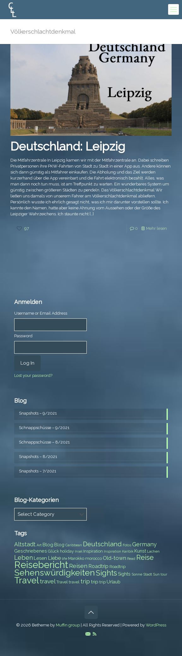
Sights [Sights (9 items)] (124, 573)
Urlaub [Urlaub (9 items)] (113, 581)
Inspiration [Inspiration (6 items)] (112, 551)
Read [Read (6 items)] (131, 558)
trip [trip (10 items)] (94, 582)
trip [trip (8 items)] (102, 582)
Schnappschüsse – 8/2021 (44, 442)
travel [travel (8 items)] (74, 582)
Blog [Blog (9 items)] (59, 544)
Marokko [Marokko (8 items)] (76, 558)
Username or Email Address (40, 313)
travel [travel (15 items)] (48, 581)
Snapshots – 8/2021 (38, 456)
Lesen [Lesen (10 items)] (40, 558)
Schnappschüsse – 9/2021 (44, 427)
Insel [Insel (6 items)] (78, 551)
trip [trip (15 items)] (85, 581)
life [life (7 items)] (64, 558)
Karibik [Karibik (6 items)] (127, 551)
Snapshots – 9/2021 (38, 413)
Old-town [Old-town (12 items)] (114, 558)
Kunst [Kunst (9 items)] (140, 551)
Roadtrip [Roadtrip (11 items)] (98, 566)
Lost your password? (33, 375)
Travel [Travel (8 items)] (62, 582)
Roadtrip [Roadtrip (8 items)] (117, 566)
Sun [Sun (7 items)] (156, 574)
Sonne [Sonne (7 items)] (137, 574)
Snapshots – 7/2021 (37, 471)
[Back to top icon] (91, 612)
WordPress (156, 625)
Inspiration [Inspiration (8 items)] (93, 551)
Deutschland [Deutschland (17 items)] (102, 544)
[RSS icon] (94, 634)
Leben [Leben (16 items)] (23, 557)
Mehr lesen (156, 228)
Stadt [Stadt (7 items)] (147, 574)
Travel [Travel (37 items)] (26, 580)
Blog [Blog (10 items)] (48, 545)
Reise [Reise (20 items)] (145, 557)
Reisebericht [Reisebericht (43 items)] (41, 564)
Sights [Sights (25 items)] (106, 573)
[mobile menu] (173, 9)
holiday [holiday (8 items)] (67, 551)
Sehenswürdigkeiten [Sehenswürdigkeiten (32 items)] (54, 572)
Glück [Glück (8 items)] (53, 551)
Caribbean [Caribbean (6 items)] (73, 545)
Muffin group (68, 625)
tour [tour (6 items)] (164, 574)
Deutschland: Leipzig (67, 146)
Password (23, 336)
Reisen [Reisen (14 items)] (78, 566)
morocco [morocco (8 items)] (93, 558)
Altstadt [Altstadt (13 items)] (25, 544)
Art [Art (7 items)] (39, 545)
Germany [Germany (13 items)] (144, 544)
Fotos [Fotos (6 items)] (127, 545)
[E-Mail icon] (87, 634)
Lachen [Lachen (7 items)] (153, 551)
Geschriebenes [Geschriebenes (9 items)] (30, 551)
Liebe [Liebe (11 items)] (54, 558)
